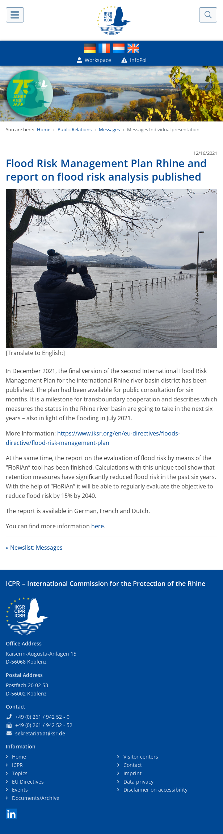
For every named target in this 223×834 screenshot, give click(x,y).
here (97, 526)
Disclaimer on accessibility (155, 789)
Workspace (94, 60)
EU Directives (27, 781)
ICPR (16, 764)
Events (19, 789)
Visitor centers (140, 756)
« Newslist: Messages (34, 548)
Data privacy (137, 781)
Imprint (132, 773)
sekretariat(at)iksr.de (40, 733)
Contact (132, 764)
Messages (109, 129)
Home (43, 129)
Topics (19, 773)
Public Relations (75, 129)
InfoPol (134, 60)
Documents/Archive (34, 797)
